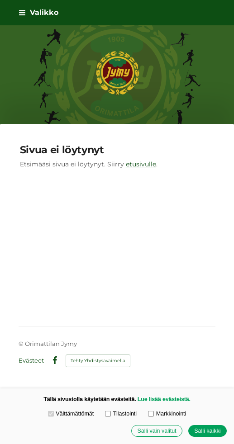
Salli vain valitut (156, 431)
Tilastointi (121, 414)
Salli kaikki (207, 431)
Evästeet (31, 361)
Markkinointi (167, 414)
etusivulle (141, 164)
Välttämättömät (71, 414)
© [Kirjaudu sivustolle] (22, 343)
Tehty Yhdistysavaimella (98, 361)
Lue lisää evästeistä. (164, 399)
